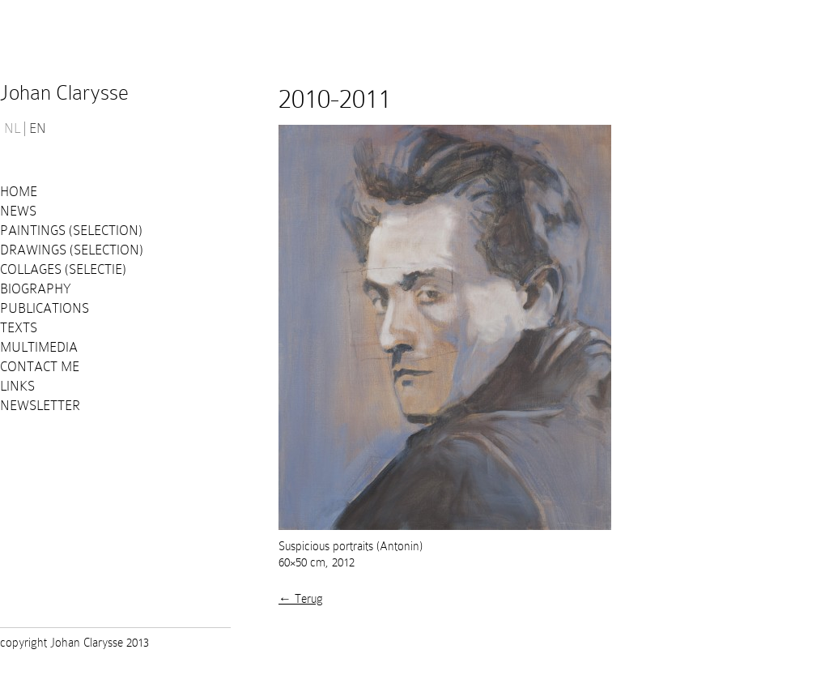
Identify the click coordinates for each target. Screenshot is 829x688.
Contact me (39, 366)
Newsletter (40, 405)
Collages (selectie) (63, 269)
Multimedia (39, 347)
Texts (18, 327)
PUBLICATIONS (44, 308)
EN (37, 129)
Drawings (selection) (71, 250)
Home (18, 191)
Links (17, 386)
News (18, 211)
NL (12, 129)
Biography (35, 289)
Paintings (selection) (71, 230)
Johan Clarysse (64, 93)
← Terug (300, 598)
